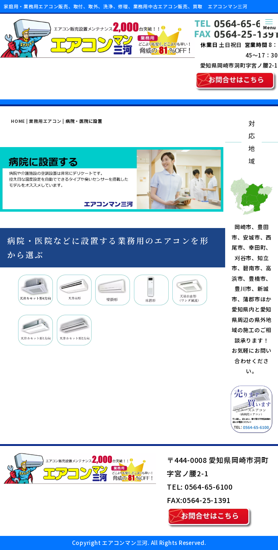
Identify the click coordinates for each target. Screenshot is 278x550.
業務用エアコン (45, 121)
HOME (18, 121)
